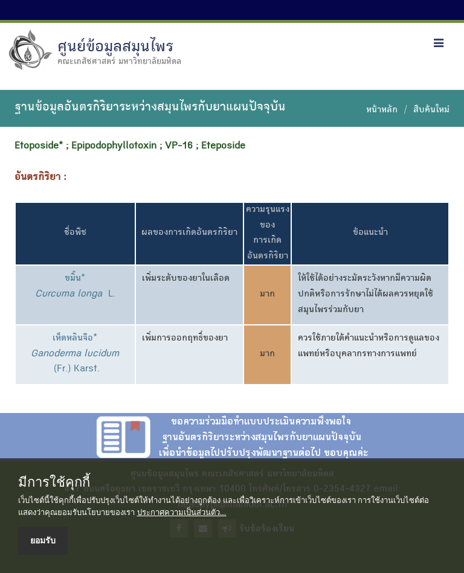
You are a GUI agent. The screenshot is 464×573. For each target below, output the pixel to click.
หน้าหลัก (382, 110)
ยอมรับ (43, 540)
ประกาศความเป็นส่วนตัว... (182, 512)
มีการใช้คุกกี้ (54, 482)
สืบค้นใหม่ (431, 110)
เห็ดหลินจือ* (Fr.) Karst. (75, 354)
